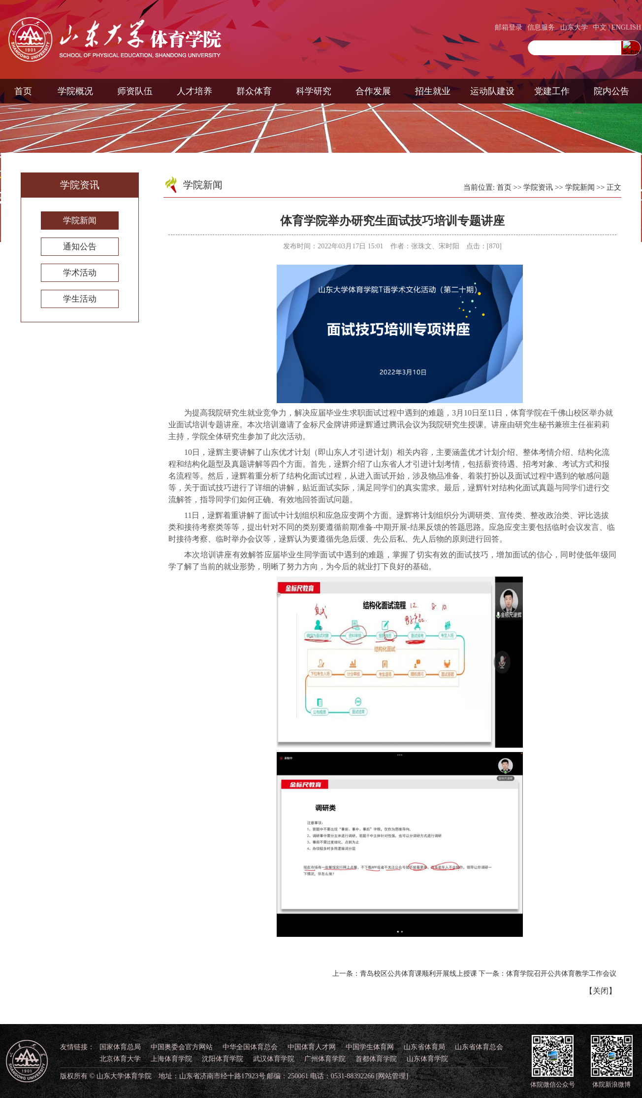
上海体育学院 (171, 1059)
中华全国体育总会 (250, 1047)
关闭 (601, 991)
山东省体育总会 (479, 1047)
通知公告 (79, 246)
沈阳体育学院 (222, 1059)
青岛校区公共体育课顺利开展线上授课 (418, 973)
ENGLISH (626, 27)
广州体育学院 (325, 1059)
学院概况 (75, 91)
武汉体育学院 (273, 1059)
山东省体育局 (424, 1047)
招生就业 (432, 91)
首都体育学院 (376, 1059)
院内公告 (611, 91)
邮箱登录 (508, 27)
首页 (23, 91)
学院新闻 (79, 220)
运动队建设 (492, 91)
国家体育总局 (120, 1047)
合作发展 (373, 91)
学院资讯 (538, 187)
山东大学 (574, 27)
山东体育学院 (427, 1059)
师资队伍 (135, 91)
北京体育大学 (120, 1059)
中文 (600, 27)
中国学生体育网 (370, 1047)
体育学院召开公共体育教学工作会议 (561, 973)
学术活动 (79, 272)
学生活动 (79, 299)
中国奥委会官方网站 (182, 1047)
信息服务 (541, 27)
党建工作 (552, 91)
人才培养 (194, 91)
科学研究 (313, 91)
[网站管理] (392, 1076)
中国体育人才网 (312, 1047)
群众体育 (254, 91)
